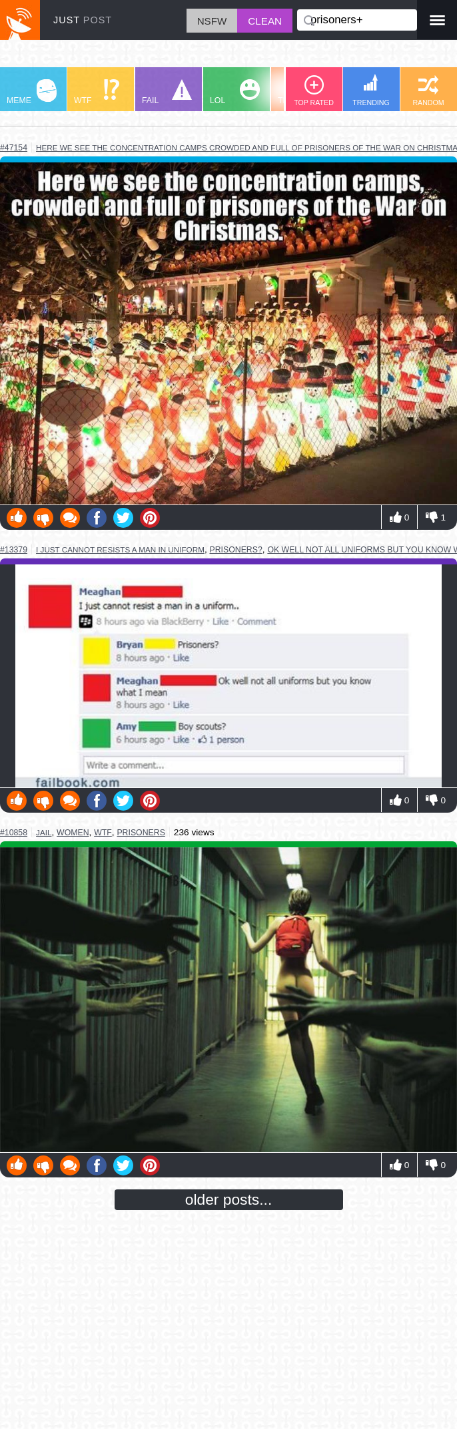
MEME (32, 92)
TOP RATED (314, 90)
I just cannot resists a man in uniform (120, 549)
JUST (82, 20)
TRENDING (371, 90)
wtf (103, 832)
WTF (96, 92)
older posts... (228, 1199)
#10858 (13, 832)
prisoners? (235, 549)
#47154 (13, 147)
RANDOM (428, 90)
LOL (235, 92)
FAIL (167, 92)
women (73, 832)
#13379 (13, 549)
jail (43, 832)
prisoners (141, 832)
